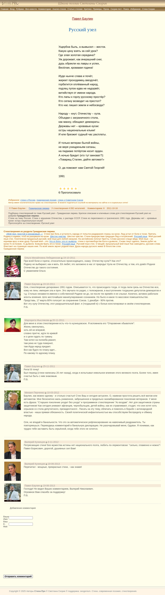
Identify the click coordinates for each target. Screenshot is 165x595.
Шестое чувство (58, 236)
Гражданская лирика (39, 208)
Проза (106, 9)
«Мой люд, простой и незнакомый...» (24, 234)
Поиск (126, 9)
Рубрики (20, 9)
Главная (4, 9)
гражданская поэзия (46, 200)
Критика (88, 9)
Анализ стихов (59, 9)
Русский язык (140, 236)
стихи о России (27, 200)
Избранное (136, 9)
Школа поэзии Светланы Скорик (82, 3)
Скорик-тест (116, 9)
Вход (12, 9)
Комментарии (44, 9)
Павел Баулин (82, 18)
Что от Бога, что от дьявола (63, 241)
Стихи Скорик (148, 9)
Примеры (97, 9)
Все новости (31, 9)
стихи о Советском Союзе (70, 200)
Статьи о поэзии (74, 9)
